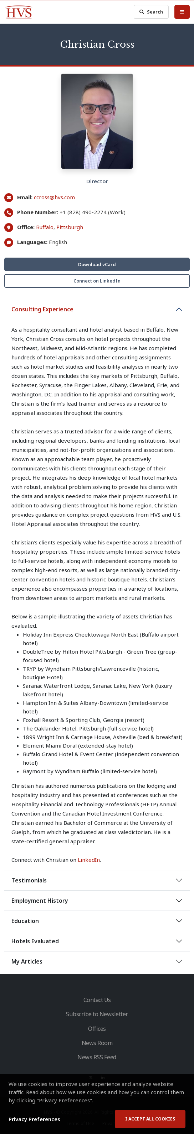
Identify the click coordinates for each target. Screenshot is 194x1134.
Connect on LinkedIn (97, 281)
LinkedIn (89, 859)
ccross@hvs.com (54, 197)
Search (151, 12)
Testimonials (29, 880)
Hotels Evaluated (35, 941)
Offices (97, 1029)
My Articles (26, 961)
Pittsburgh (69, 227)
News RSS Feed (97, 1057)
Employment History (39, 900)
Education (25, 921)
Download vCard (97, 264)
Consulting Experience (42, 309)
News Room (97, 1043)
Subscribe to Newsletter (97, 1014)
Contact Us (97, 1000)
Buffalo (44, 227)
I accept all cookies (150, 1121)
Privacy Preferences (34, 1120)
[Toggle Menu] (182, 12)
